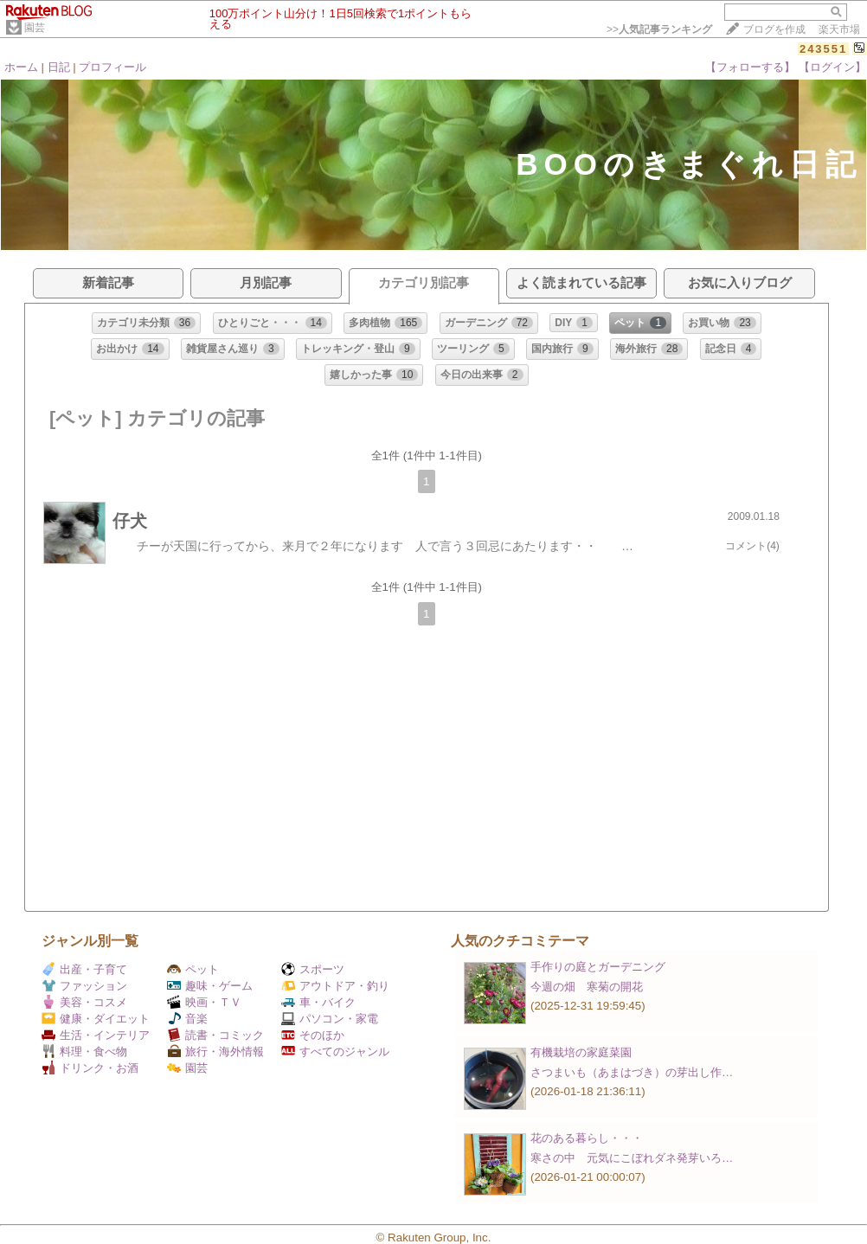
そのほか (312, 1035)
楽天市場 (839, 29)
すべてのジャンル (335, 1051)
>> (659, 29)
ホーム (21, 67)
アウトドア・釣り (335, 985)
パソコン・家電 (329, 1018)
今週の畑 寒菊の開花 (586, 986)
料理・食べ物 (84, 1051)
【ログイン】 (832, 67)
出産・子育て (84, 969)
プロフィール (112, 67)
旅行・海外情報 (215, 1051)
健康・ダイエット (96, 1018)
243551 (823, 48)
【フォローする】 (750, 67)
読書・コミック (215, 1035)
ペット (193, 969)
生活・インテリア (96, 1035)
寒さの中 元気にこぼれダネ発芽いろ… (631, 1157)
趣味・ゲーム (210, 985)
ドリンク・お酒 (90, 1067)
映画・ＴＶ (204, 1002)
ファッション (84, 985)
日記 (59, 67)
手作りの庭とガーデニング (597, 966)
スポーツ (312, 969)
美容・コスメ (84, 1002)
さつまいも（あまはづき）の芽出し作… (631, 1072)
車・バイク (318, 1002)
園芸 (34, 28)
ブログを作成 (774, 29)
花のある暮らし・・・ (586, 1138)
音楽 (187, 1018)
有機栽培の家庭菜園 (581, 1052)
